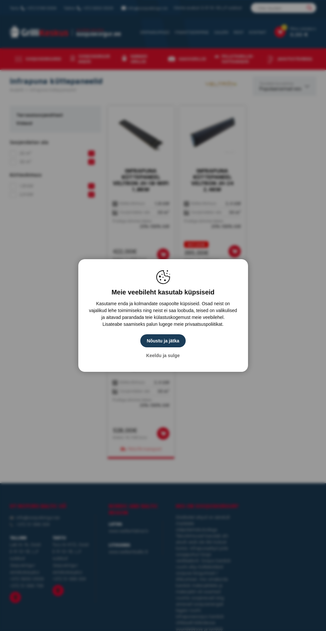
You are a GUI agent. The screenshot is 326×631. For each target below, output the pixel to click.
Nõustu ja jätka (163, 340)
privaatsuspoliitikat (203, 324)
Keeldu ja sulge (163, 355)
